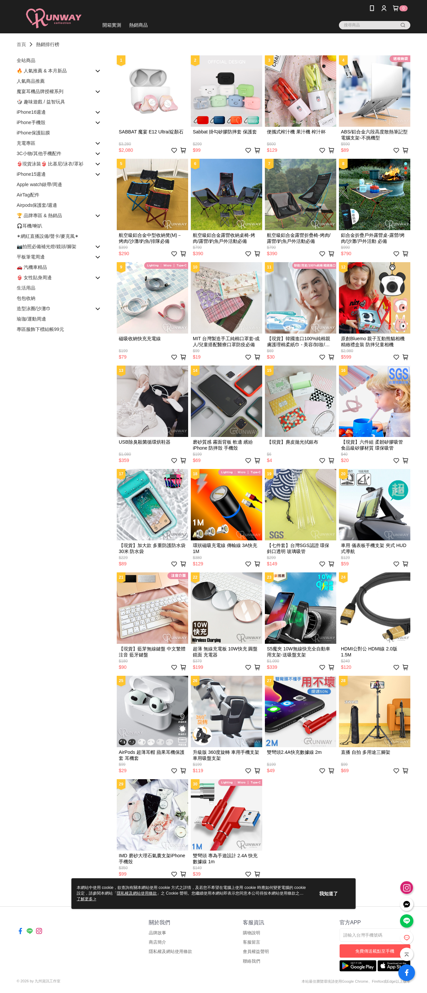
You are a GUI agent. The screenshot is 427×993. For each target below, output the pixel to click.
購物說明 (251, 932)
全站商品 (26, 60)
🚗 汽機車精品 (32, 267)
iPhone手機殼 (31, 122)
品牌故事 (157, 932)
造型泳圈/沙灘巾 (34, 308)
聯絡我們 (251, 961)
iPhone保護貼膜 (33, 132)
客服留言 (251, 942)
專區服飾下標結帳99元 (40, 329)
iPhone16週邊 (31, 112)
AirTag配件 (28, 194)
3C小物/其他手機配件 (39, 153)
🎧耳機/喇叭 (29, 225)
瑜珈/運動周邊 (31, 319)
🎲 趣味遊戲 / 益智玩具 (41, 101)
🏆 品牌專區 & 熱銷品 (39, 215)
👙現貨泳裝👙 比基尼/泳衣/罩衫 (50, 163)
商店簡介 (157, 942)
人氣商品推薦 (31, 81)
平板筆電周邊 (31, 257)
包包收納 (26, 298)
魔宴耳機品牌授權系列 (40, 91)
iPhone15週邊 (31, 174)
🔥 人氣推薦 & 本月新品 (42, 70)
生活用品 (26, 288)
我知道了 (328, 893)
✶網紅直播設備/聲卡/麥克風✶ (48, 236)
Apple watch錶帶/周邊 (39, 184)
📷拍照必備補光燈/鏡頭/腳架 (46, 246)
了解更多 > (86, 899)
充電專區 (26, 143)
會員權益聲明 (256, 951)
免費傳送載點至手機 (374, 951)
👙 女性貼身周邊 (34, 277)
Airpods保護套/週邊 (37, 205)
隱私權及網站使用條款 (170, 951)
